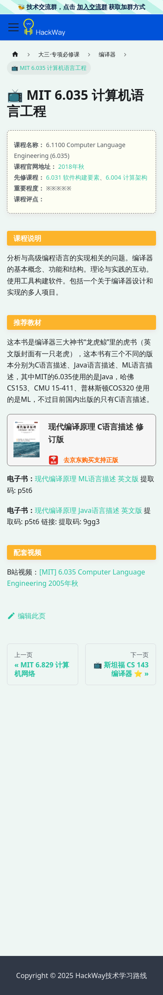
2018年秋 (71, 166)
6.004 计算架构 (126, 177)
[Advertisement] (81, 860)
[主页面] (15, 54)
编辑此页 (26, 616)
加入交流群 (92, 7)
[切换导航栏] (13, 27)
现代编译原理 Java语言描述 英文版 (88, 510)
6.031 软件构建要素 (73, 177)
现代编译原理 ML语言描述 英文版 (87, 478)
